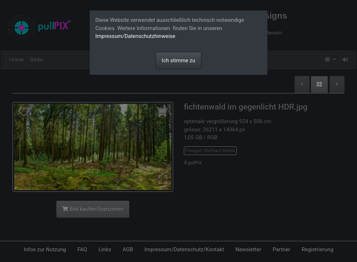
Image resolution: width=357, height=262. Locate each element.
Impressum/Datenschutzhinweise (135, 36)
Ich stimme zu (178, 60)
